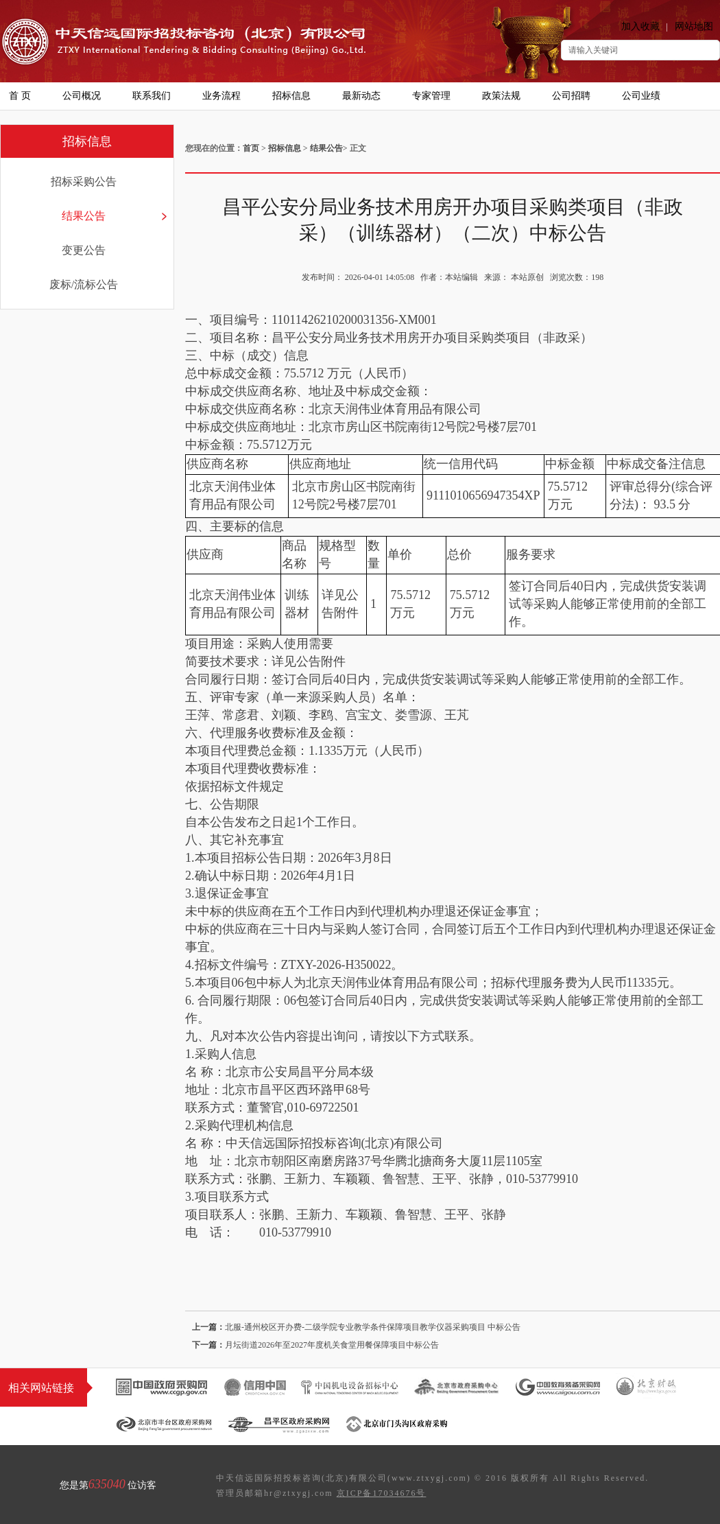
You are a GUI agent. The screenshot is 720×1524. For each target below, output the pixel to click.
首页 (251, 148)
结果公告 (84, 216)
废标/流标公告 (83, 284)
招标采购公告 (84, 181)
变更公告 (84, 250)
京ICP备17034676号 (382, 1493)
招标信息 (284, 148)
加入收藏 (640, 26)
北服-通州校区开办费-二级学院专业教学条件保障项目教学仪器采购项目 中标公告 (372, 1327)
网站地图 (694, 26)
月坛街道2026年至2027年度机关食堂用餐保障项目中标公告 (332, 1345)
